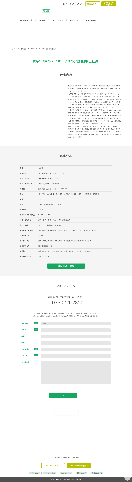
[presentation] (66, 412)
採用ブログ (74, 20)
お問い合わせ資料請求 (109, 4)
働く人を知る (57, 20)
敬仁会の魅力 (40, 20)
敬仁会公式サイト (92, 4)
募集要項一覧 (91, 20)
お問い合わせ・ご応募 (66, 266)
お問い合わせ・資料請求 (79, 466)
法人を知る (23, 20)
